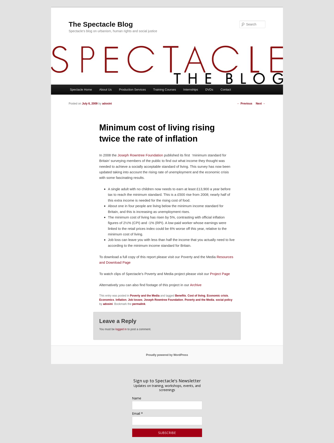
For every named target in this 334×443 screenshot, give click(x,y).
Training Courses (164, 89)
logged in (121, 329)
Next (260, 103)
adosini (107, 103)
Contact (226, 89)
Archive (196, 285)
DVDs (209, 89)
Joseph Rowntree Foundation (140, 155)
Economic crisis (217, 295)
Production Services (132, 89)
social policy (224, 299)
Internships (190, 89)
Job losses (135, 299)
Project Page (220, 274)
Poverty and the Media (145, 295)
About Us (105, 89)
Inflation (121, 299)
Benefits (180, 295)
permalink (138, 304)
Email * (137, 413)
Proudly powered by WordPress (167, 355)
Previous (244, 103)
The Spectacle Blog (101, 24)
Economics (106, 299)
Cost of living (196, 295)
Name (136, 398)
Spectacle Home (81, 89)
